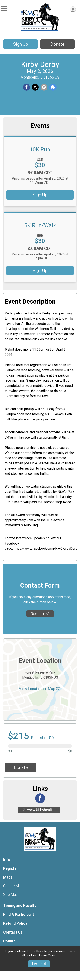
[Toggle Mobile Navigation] (4, 8)
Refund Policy (15, 923)
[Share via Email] (44, 87)
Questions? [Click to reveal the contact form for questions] (40, 614)
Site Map (10, 894)
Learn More (47, 955)
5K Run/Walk (40, 225)
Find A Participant (18, 914)
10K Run (40, 149)
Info (6, 859)
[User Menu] (73, 9)
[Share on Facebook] (26, 87)
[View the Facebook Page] (40, 798)
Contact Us (12, 932)
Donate (57, 44)
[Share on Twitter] (35, 87)
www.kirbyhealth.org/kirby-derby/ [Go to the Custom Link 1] (41, 810)
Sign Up (20, 44)
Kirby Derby (40, 64)
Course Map (13, 886)
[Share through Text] (53, 87)
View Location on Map (39, 689)
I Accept (39, 964)
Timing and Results (19, 905)
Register (10, 868)
